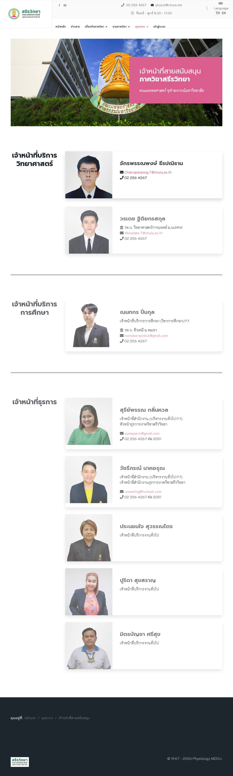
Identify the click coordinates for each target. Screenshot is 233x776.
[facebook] (59, 5)
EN (224, 13)
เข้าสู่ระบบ (159, 26)
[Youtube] (65, 5)
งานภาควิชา (119, 26)
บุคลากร (140, 26)
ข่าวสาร (75, 26)
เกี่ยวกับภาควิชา (94, 26)
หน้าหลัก (61, 26)
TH (217, 13)
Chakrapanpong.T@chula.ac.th (148, 172)
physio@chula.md (169, 5)
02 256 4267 (136, 5)
